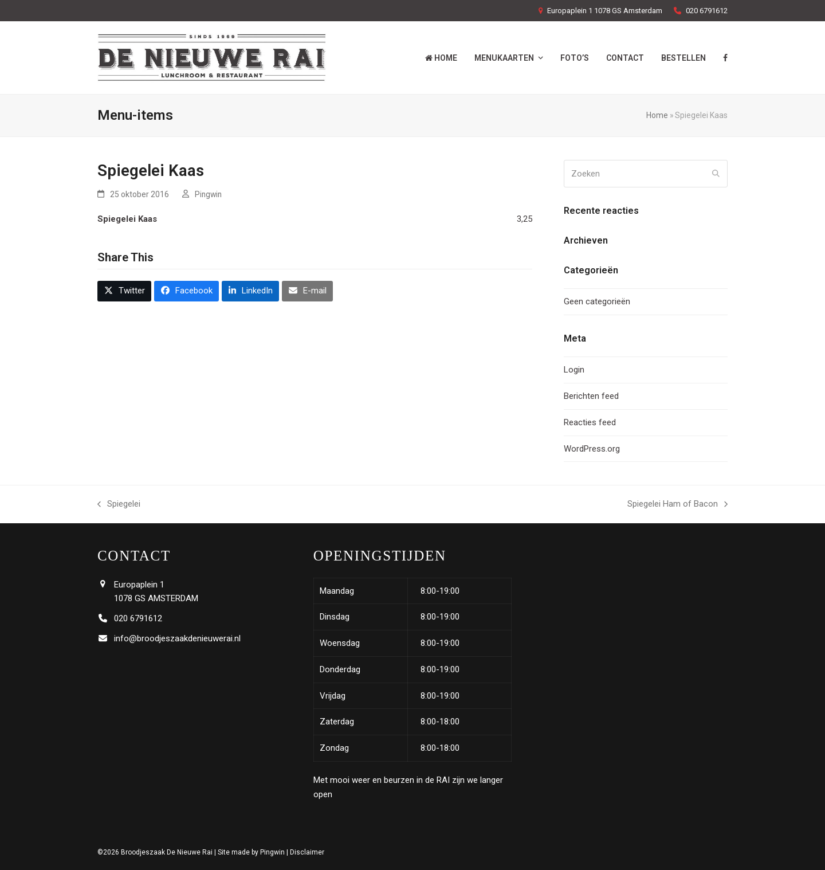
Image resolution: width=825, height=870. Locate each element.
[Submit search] (716, 173)
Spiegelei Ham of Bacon (677, 505)
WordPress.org (592, 449)
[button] (124, 291)
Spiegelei (118, 505)
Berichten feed (591, 396)
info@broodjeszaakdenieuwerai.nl (177, 638)
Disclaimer (307, 852)
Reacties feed (590, 422)
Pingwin (208, 194)
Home (657, 115)
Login (574, 370)
